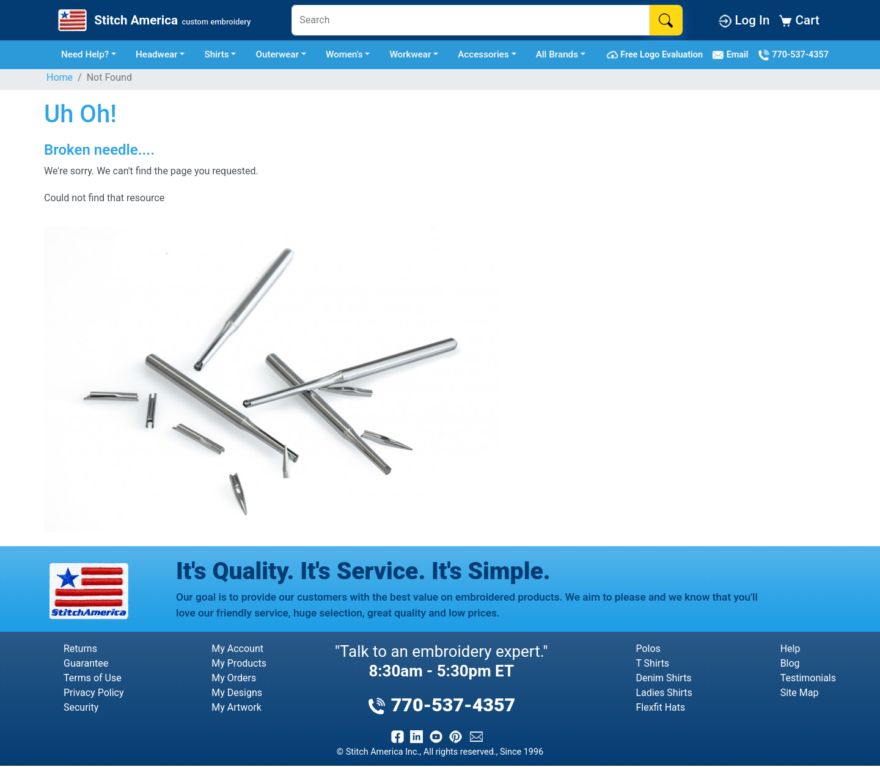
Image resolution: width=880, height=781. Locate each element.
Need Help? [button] (85, 54)
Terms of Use (93, 678)
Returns (80, 648)
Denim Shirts (663, 678)
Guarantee (86, 663)
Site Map (799, 692)
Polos (648, 648)
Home (59, 77)
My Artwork (236, 707)
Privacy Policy (94, 692)
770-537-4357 (793, 55)
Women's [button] (344, 54)
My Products (238, 663)
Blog (790, 663)
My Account (237, 648)
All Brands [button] (557, 54)
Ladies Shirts (664, 692)
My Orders (233, 678)
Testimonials (808, 678)
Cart (799, 20)
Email (732, 55)
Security (81, 707)
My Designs (236, 692)
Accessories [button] (483, 54)
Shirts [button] (216, 54)
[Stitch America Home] (153, 20)
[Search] (471, 20)
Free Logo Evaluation (656, 55)
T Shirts (652, 663)
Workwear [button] (410, 54)
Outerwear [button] (277, 54)
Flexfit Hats (660, 707)
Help (790, 648)
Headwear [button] (157, 54)
